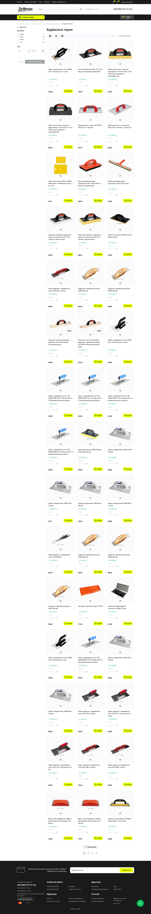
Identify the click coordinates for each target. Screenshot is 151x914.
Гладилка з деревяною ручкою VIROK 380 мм (89, 290)
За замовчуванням (125, 36)
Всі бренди (51, 17)
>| (96, 853)
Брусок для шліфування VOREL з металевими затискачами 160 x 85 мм (60, 821)
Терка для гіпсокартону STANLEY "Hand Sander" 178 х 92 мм (120, 820)
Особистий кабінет (127, 2)
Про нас (19, 2)
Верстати (117, 903)
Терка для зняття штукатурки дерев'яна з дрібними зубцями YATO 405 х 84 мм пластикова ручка (89, 343)
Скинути (21, 62)
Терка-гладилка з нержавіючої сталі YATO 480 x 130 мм (89, 766)
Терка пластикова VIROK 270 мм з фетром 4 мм (120, 236)
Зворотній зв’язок (75, 889)
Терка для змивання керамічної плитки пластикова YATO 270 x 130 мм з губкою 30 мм (59, 237)
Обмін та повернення (58, 2)
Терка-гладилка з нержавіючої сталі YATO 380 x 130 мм (59, 290)
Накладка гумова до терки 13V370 (90, 606)
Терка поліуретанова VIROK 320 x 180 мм (90, 504)
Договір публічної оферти (77, 901)
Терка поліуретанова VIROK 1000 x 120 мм (120, 451)
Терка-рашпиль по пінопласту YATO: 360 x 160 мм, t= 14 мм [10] (119, 126)
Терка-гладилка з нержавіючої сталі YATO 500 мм (59, 556)
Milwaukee (88, 17)
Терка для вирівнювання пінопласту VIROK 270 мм (117, 607)
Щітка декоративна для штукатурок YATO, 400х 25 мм (118, 182)
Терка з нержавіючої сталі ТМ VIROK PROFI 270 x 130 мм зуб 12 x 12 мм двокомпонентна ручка (90, 398)
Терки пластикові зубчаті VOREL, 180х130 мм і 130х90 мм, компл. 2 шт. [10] (60, 183)
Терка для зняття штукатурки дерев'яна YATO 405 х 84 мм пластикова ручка (58, 342)
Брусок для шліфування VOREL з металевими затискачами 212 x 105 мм (90, 821)
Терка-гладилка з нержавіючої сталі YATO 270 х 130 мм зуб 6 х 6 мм (60, 767)
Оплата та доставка (30, 2)
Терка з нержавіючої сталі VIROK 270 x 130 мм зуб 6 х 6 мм (60, 659)
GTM (59, 17)
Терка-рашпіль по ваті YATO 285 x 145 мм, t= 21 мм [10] (90, 126)
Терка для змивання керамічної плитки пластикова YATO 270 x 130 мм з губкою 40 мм (89, 237)
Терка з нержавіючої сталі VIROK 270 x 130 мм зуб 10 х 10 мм (119, 341)
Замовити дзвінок (25, 899)
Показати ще (90, 847)
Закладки (72, 886)
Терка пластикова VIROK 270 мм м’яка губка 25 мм (89, 451)
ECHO (74, 17)
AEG (81, 17)
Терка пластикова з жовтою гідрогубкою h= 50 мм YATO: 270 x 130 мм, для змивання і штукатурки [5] (60, 128)
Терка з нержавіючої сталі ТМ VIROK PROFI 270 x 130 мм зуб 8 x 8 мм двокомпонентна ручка (60, 452)
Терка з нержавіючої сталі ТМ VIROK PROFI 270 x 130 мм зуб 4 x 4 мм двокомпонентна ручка (90, 660)
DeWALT (67, 17)
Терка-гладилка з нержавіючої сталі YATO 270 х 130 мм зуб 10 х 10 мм (119, 713)
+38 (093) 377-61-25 (122, 9)
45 (113, 36)
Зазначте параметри (35, 62)
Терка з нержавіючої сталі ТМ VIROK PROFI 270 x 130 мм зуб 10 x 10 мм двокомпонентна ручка (60, 398)
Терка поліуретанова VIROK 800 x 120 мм (60, 712)
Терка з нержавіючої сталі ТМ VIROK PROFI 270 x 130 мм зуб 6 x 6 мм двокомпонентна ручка (120, 398)
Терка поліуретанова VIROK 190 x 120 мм (60, 504)
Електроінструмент (97, 898)
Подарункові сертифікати (99, 889)
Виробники (95, 886)
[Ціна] (22, 51)
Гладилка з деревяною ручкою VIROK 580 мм (119, 290)
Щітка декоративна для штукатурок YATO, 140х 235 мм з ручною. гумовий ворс (89, 183)
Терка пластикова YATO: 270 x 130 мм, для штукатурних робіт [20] (90, 70)
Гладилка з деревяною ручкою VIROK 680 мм (119, 556)
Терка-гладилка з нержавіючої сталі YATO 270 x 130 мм (89, 712)
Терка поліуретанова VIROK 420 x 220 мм (120, 659)
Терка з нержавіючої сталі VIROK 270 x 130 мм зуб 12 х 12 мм (60, 70)
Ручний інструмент (97, 901)
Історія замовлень (53, 889)
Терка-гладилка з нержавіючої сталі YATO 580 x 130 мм (119, 766)
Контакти (47, 2)
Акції (40, 2)
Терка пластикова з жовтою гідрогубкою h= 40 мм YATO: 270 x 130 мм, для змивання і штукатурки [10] (120, 72)
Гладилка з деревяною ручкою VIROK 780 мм (59, 607)
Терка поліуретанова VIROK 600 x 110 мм (120, 504)
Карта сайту (118, 889)
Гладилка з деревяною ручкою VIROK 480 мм (89, 556)
